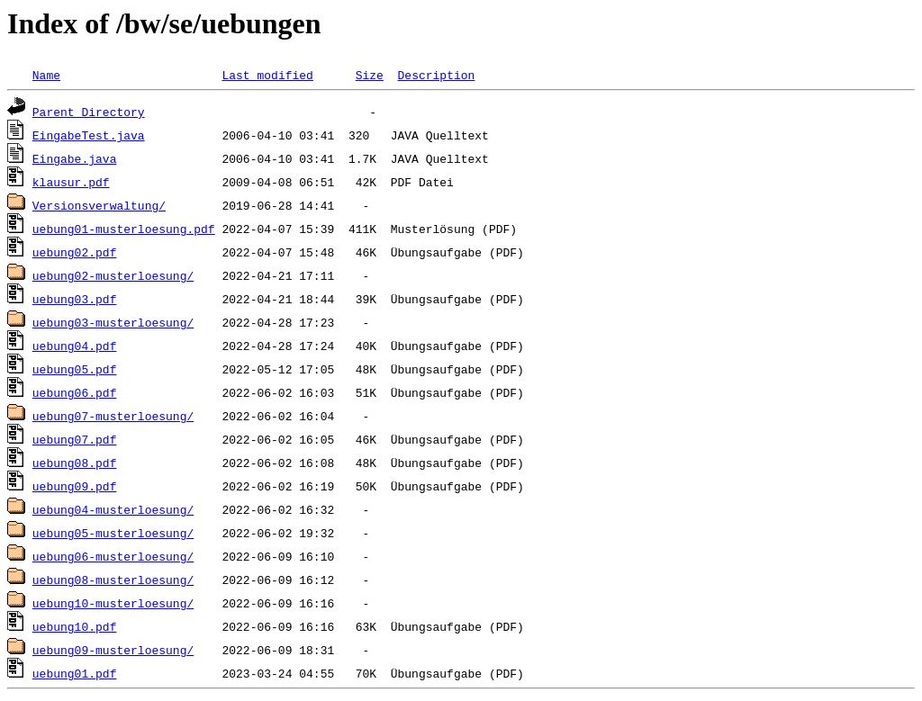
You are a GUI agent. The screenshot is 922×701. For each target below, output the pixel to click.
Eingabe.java (74, 158)
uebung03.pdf (74, 299)
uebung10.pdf (74, 626)
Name (46, 75)
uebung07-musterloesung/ (113, 416)
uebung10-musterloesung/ (113, 603)
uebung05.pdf (74, 369)
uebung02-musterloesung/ (113, 275)
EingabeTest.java (88, 135)
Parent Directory (88, 111)
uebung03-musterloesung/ (113, 322)
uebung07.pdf (74, 439)
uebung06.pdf (74, 392)
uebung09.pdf (74, 486)
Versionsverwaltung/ (99, 205)
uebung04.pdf (74, 345)
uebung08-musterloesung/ (113, 579)
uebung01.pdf (74, 673)
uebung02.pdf (74, 252)
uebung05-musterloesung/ (113, 533)
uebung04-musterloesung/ (113, 509)
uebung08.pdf (74, 462)
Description (436, 75)
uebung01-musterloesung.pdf (123, 228)
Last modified (266, 75)
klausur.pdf (71, 182)
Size (370, 75)
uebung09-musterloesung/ (113, 650)
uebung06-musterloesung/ (113, 556)
